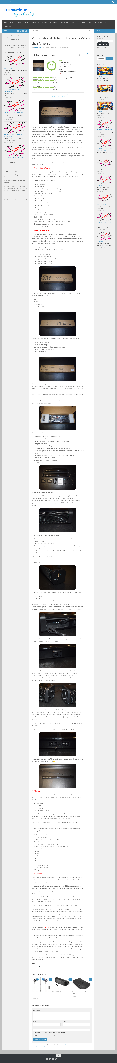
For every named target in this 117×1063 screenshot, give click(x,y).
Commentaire (37, 1010)
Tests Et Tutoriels (86, 22)
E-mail (65, 1021)
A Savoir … (13, 22)
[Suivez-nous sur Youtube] (23, 31)
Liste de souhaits (25, 2)
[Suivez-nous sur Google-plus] (26, 31)
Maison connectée (23, 22)
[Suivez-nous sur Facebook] (18, 31)
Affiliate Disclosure (14, 2)
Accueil (5, 2)
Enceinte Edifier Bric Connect (60, 989)
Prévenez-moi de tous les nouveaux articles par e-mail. (48, 1036)
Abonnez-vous (103, 44)
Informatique (64, 22)
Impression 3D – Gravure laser (49, 22)
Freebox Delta (35, 22)
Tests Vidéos (7, 26)
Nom (34, 1021)
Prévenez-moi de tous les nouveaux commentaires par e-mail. (50, 1033)
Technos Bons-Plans (100, 22)
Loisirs (72, 22)
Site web (35, 1027)
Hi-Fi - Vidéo (35, 31)
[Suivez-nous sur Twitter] (21, 31)
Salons (77, 22)
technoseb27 (37, 48)
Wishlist (34, 2)
